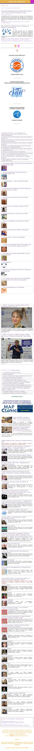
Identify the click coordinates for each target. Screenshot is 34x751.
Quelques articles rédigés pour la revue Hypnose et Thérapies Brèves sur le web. (16, 189)
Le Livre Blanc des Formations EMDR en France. (15, 380)
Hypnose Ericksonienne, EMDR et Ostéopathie (16, 229)
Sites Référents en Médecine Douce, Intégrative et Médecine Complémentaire (15, 26)
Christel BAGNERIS (7, 641)
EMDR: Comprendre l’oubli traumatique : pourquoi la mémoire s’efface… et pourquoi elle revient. (16, 447)
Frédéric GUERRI (6, 649)
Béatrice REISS (6, 663)
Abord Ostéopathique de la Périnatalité (13, 287)
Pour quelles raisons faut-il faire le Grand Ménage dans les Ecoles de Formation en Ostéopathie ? (15, 279)
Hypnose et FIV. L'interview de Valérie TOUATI (15, 206)
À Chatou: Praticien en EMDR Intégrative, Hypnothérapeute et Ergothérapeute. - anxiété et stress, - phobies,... (20, 673)
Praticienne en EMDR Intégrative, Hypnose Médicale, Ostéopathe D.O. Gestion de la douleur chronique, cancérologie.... (20, 658)
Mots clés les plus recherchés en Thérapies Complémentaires (17, 743)
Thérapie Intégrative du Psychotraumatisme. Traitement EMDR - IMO (14, 173)
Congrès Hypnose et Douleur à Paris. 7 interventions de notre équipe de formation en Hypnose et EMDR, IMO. (17, 501)
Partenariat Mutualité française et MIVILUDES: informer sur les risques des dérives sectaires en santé (16, 12)
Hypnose (16, 38)
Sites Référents (7, 262)
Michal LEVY (5, 634)
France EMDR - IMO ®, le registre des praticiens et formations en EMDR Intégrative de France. (16, 579)
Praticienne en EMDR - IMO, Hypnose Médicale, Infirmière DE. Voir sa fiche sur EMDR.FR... (20, 688)
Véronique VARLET (7, 678)
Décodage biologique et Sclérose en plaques (14, 391)
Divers (14, 420)
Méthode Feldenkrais (8, 374)
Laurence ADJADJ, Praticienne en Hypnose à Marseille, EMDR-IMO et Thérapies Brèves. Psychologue (16, 383)
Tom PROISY (5, 671)
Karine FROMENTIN (7, 656)
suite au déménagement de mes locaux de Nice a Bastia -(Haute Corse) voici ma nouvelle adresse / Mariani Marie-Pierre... (17, 435)
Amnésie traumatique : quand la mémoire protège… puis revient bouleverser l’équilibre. (16, 626)
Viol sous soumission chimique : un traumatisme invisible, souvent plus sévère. (15, 608)
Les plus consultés (15, 370)
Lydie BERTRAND (7, 708)
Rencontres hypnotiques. (8, 526)
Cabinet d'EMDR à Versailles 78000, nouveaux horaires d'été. (21, 418)
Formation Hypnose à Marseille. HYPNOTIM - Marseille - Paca (17, 108)
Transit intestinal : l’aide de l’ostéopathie (14, 237)
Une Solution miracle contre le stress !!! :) (13, 379)
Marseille (3, 39)
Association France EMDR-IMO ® (17, 55)
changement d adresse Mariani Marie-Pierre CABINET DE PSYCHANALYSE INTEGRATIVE (22, 429)
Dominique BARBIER (7, 600)
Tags (7, 5)
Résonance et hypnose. (8, 560)
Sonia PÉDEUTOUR (7, 686)
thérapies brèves (22, 725)
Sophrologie (14, 41)
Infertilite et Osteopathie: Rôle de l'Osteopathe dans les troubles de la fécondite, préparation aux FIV (16, 245)
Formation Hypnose (15, 719)
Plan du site (7, 735)
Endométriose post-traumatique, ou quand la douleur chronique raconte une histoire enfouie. (16, 617)
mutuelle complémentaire (14, 21)
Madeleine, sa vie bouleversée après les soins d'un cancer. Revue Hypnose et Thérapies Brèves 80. (16, 146)
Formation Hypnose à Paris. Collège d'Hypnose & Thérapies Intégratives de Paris (17, 82)
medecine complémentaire (13, 39)
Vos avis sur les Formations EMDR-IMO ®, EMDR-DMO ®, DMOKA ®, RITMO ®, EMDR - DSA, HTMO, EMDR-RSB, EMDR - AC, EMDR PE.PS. (17, 388)
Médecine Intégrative (17, 2)
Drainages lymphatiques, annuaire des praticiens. (15, 393)
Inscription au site (22, 735)
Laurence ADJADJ (7, 592)
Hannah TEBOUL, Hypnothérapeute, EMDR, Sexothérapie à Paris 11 (14, 517)
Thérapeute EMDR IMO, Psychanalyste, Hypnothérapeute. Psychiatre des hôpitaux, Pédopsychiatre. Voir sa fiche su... (20, 602)
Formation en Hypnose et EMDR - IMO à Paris (14, 509)
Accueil (2, 5)
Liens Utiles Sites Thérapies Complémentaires (12, 742)
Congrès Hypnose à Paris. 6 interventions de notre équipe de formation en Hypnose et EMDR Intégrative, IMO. (16, 473)
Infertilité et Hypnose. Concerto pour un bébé (15, 213)
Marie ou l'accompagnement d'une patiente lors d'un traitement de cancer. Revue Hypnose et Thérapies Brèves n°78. (17, 154)
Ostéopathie (4, 41)
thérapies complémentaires (25, 41)
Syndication (15, 735)
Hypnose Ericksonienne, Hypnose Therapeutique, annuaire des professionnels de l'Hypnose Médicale (17, 376)
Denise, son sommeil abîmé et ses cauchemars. (14, 151)
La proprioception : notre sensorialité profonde (15, 181)
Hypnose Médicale (24, 38)
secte (22, 21)
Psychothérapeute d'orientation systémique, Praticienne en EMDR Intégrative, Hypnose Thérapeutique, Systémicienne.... (20, 643)
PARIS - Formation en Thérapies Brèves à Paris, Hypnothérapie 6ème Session (15, 306)
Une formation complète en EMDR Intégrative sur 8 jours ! (17, 385)
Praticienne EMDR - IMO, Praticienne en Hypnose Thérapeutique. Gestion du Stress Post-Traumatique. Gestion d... (20, 680)
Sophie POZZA (6, 585)
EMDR (2, 38)
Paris (9, 41)
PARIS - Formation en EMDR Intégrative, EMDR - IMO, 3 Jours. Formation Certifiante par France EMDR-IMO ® (16, 336)
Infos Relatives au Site (17, 396)
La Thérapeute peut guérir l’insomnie (12, 372)
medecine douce (25, 39)
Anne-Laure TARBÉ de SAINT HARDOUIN (13, 693)
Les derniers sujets (5, 370)
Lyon (31, 38)
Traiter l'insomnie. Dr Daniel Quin (11, 543)
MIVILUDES (4, 21)
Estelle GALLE (6, 700)
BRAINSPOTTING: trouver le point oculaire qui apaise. (17, 455)
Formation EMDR (9, 38)
